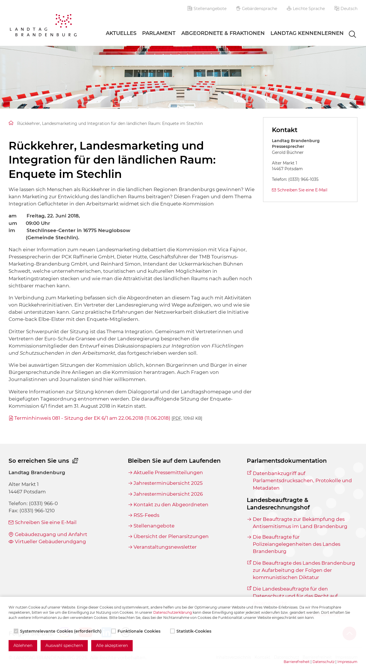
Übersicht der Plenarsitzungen (171, 536)
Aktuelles (121, 33)
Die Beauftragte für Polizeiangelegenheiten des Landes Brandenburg (296, 544)
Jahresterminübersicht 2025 (168, 483)
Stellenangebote (207, 8)
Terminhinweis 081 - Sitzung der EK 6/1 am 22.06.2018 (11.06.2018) (108, 418)
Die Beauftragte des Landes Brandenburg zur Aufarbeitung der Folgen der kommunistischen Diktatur (304, 570)
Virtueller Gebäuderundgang (50, 541)
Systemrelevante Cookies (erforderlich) (58, 631)
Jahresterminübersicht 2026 (168, 494)
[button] (346, 8)
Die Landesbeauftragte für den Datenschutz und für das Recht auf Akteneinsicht (295, 596)
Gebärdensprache (256, 8)
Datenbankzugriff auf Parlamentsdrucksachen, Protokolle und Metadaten (302, 480)
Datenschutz (324, 662)
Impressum (347, 662)
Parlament (159, 33)
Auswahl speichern (64, 645)
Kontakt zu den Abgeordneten (171, 504)
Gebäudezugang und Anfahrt (51, 534)
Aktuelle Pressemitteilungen (168, 472)
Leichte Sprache (306, 8)
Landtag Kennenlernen (307, 33)
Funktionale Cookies (136, 631)
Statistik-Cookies (191, 631)
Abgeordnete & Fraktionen (223, 33)
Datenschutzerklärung (172, 612)
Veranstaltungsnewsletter (165, 547)
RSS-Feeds (146, 515)
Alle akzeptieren (112, 645)
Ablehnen (22, 645)
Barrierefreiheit (297, 662)
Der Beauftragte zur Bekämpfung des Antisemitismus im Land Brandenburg (300, 522)
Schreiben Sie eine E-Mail (302, 190)
